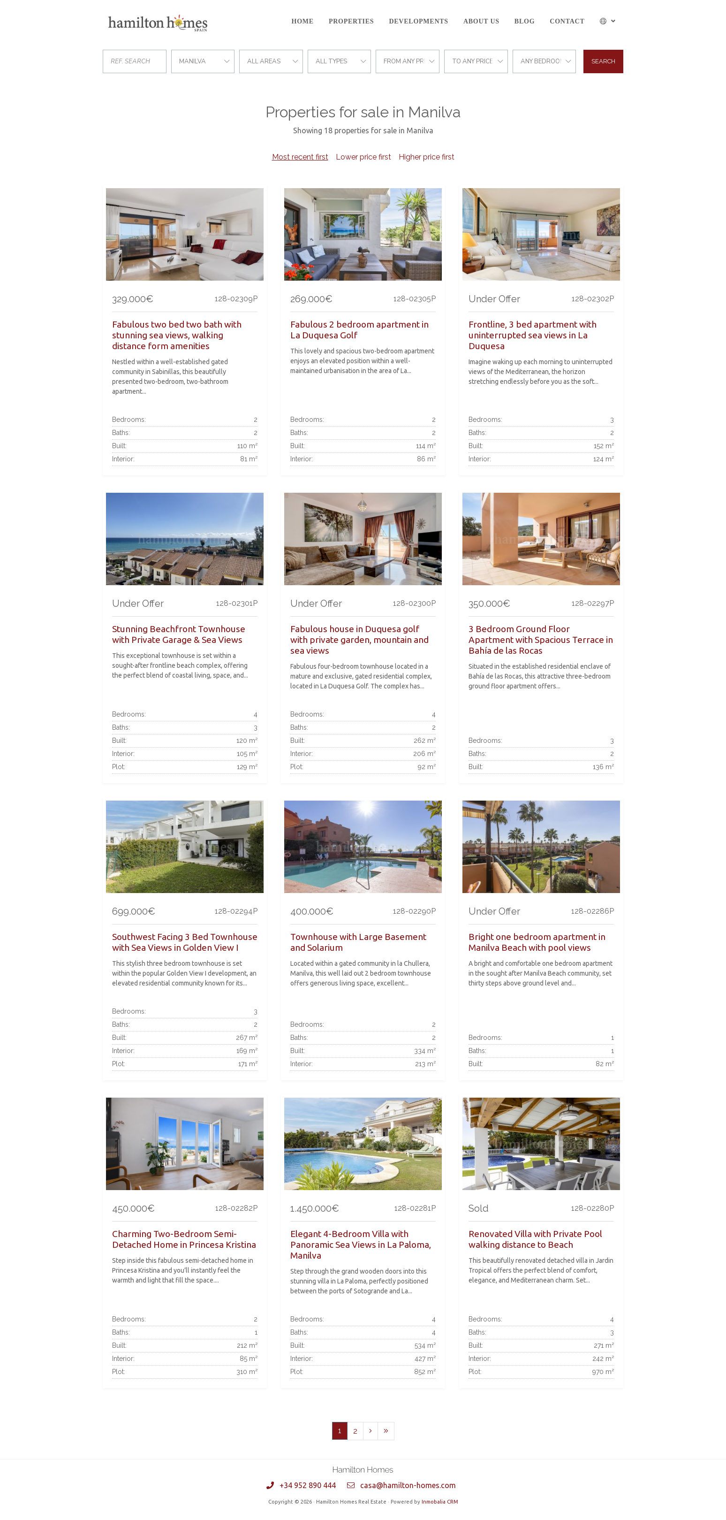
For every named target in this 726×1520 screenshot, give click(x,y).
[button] (608, 21)
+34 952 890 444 (308, 1485)
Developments (418, 21)
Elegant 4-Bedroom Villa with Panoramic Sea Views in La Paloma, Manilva (360, 1244)
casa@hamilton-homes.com (408, 1485)
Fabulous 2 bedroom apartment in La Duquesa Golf (359, 329)
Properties (351, 21)
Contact (567, 21)
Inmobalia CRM (440, 1502)
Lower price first (363, 157)
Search (603, 61)
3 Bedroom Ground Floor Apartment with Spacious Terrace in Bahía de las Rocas (541, 640)
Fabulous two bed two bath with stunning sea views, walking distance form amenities (177, 335)
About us (481, 21)
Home (303, 21)
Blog (524, 21)
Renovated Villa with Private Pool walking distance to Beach (535, 1239)
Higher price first (426, 157)
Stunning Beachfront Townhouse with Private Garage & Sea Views (178, 634)
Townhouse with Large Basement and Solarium (358, 942)
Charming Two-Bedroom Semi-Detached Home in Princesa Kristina (184, 1239)
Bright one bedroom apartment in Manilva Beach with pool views (537, 942)
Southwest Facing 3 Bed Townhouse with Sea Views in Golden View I (184, 942)
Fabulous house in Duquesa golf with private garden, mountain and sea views (359, 640)
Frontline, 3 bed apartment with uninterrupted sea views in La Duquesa (533, 335)
